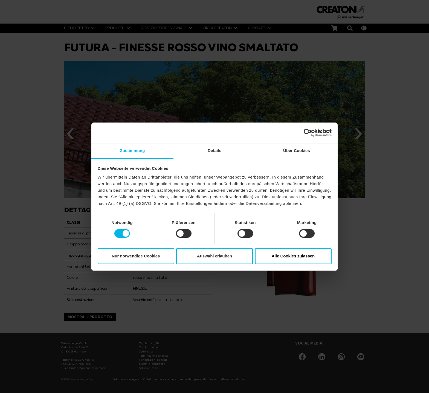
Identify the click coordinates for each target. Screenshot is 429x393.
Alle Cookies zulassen (293, 256)
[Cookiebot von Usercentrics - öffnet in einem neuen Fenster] (308, 132)
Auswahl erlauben (214, 256)
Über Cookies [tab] (296, 150)
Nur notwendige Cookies (136, 256)
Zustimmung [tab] (132, 150)
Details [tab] (214, 150)
